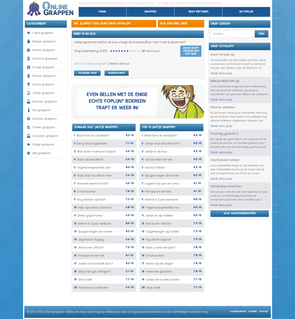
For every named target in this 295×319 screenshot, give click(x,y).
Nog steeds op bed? (91, 199)
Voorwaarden (238, 311)
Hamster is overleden (93, 288)
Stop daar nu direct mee (94, 175)
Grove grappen (43, 84)
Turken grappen (43, 127)
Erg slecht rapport (158, 239)
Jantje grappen (43, 93)
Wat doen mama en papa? (96, 151)
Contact (264, 311)
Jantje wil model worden (163, 280)
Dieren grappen (43, 50)
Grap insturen (198, 11)
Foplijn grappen (43, 144)
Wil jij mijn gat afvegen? (94, 272)
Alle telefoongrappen (239, 212)
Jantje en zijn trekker (159, 215)
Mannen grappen (44, 101)
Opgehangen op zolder (162, 231)
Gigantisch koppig (91, 239)
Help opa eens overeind (95, 207)
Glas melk (85, 280)
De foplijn (246, 11)
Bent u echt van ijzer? (160, 247)
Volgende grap (87, 72)
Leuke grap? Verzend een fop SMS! (191, 50)
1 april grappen (42, 33)
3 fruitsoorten (86, 191)
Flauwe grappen (44, 76)
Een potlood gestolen (92, 143)
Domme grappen (45, 58)
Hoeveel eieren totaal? (92, 183)
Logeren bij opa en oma (162, 183)
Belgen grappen (44, 41)
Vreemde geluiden (159, 272)
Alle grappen (41, 153)
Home (102, 11)
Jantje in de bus (156, 151)
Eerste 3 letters (155, 167)
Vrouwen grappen (45, 136)
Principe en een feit (91, 256)
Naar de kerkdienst (90, 159)
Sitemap (253, 311)
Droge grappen (43, 67)
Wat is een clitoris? (91, 247)
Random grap (116, 72)
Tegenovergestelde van (93, 167)
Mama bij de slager (159, 264)
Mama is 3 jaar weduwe (94, 223)
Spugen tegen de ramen (95, 231)
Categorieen (36, 23)
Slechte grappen (44, 119)
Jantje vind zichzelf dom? (95, 264)
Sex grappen (41, 110)
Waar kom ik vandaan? (93, 135)
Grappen (150, 11)
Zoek (261, 33)
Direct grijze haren (90, 215)
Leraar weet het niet (158, 159)
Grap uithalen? (222, 45)
